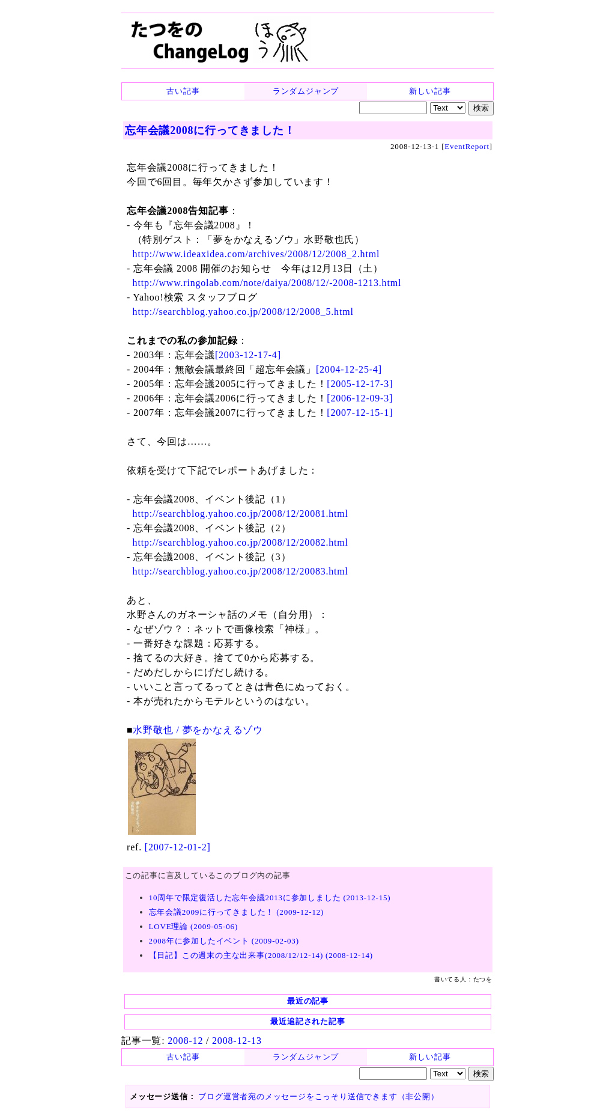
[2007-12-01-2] (178, 847)
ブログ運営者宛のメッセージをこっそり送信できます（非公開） (318, 1096)
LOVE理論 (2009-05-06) (193, 926)
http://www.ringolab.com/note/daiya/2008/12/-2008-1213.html (267, 283)
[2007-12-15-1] (360, 412)
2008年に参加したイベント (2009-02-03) (224, 940)
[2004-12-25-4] (349, 369)
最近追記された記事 (307, 1021)
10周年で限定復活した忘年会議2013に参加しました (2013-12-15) (270, 897)
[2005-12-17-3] (360, 384)
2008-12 (185, 1040)
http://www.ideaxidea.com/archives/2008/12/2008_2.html (256, 254)
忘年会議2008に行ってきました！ (210, 130)
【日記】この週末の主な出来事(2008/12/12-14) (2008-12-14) (261, 955)
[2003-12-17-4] (248, 355)
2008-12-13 (237, 1040)
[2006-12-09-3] (360, 398)
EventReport (466, 146)
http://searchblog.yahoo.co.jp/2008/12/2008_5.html (243, 311)
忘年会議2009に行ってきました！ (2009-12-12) (236, 911)
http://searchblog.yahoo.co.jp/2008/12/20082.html (240, 542)
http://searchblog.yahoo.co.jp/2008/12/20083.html (240, 571)
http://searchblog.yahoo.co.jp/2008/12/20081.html (240, 513)
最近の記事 (308, 1000)
